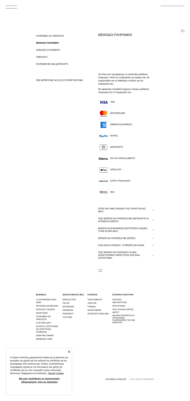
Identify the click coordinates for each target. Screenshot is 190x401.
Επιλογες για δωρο (45, 309)
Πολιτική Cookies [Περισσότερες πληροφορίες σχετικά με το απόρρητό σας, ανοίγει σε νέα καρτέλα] (56, 373)
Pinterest (68, 314)
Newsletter (69, 300)
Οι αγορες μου (43, 323)
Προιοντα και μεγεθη (47, 306)
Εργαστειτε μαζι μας (98, 314)
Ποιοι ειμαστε (95, 300)
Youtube (67, 317)
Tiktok (66, 303)
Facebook (68, 310)
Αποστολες (42, 313)
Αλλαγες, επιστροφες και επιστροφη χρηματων (47, 329)
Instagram (68, 307)
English (122, 379)
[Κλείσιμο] (69, 352)
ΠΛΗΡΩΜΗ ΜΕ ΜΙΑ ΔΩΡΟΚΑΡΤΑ (52, 64)
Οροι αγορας (118, 306)
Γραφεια (92, 307)
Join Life (92, 303)
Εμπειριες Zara (44, 339)
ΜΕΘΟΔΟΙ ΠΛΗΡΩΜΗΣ (47, 43)
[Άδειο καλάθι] (182, 31)
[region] (39, 371)
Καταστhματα (94, 310)
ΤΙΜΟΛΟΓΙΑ (42, 57)
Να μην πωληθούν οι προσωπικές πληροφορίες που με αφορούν (123, 319)
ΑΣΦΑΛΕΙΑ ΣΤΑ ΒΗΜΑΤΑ (48, 50)
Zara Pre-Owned (45, 335)
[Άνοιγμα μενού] (13, 8)
